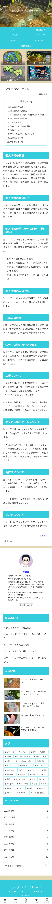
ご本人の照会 (15, 122)
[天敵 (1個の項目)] (20, 788)
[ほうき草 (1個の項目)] (9, 784)
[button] (46, 865)
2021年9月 (26, 830)
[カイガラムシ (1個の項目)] (33, 770)
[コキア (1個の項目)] (43, 779)
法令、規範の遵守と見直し (21, 126)
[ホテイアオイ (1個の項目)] (23, 784)
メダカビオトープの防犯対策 (17, 627)
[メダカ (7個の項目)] (23, 752)
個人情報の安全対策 (18, 118)
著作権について (16, 137)
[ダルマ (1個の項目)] (9, 788)
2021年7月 (26, 844)
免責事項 (38, 891)
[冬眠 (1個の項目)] (30, 788)
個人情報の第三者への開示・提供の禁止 (27, 114)
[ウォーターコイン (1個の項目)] (39, 775)
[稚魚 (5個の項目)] (44, 752)
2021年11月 (26, 817)
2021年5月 (26, 857)
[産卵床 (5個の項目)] (8, 756)
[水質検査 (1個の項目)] (9, 775)
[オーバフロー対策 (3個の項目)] (25, 761)
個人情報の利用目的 (18, 110)
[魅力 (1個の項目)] (33, 779)
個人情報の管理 (16, 106)
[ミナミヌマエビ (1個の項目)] (39, 793)
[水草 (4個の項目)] (8, 761)
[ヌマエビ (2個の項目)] (41, 766)
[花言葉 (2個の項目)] (26, 766)
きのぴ (26, 572)
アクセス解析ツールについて (22, 134)
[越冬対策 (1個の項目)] (42, 788)
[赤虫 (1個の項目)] (35, 784)
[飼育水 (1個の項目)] (22, 775)
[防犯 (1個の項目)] (45, 770)
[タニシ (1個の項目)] (9, 793)
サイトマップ (26, 895)
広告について (15, 130)
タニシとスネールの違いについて (20, 651)
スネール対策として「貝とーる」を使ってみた (25, 636)
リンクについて (16, 141)
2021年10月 (26, 824)
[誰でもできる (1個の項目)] (20, 779)
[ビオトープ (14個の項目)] (10, 752)
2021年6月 (26, 850)
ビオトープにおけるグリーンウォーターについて (25, 659)
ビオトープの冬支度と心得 (16, 644)
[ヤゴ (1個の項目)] (22, 770)
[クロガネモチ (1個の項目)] (10, 770)
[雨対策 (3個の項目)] (42, 761)
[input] (26, 865)
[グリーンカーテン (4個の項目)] (23, 756)
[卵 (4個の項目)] (45, 756)
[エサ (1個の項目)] (44, 784)
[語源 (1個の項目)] (7, 779)
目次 (22, 101)
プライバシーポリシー (14, 891)
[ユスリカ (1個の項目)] (22, 793)
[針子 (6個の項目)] (34, 752)
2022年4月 (26, 811)
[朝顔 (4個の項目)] (37, 756)
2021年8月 (26, 837)
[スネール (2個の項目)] (11, 766)
